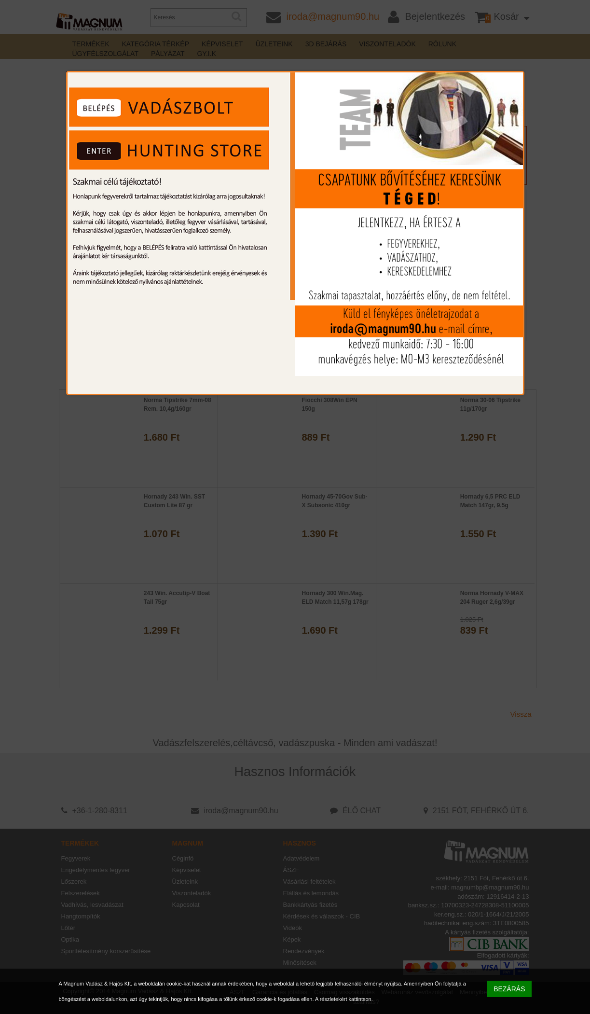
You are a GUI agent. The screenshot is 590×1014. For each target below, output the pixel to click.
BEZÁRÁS (509, 989)
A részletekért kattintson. (344, 999)
